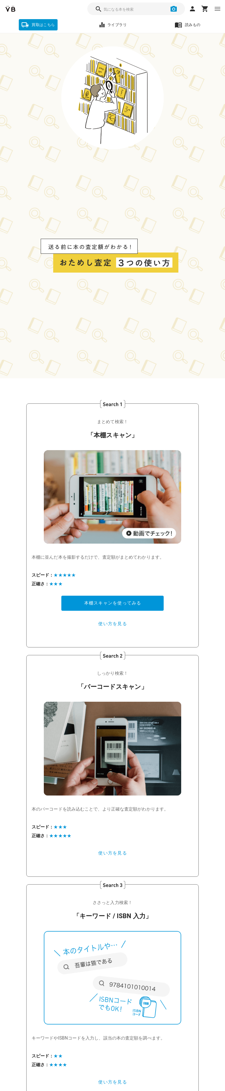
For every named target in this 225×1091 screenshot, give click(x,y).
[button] (112, 497)
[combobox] (136, 9)
